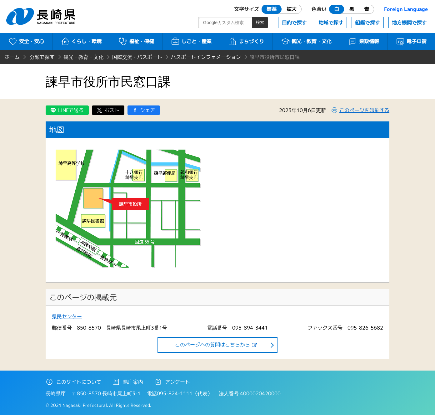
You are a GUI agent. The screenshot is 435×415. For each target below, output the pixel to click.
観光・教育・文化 (306, 41)
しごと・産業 (191, 41)
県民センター (67, 317)
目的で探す (294, 22)
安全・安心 (26, 41)
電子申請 (411, 41)
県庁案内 (127, 382)
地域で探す (330, 22)
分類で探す (42, 57)
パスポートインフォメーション (206, 57)
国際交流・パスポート (137, 57)
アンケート (172, 382)
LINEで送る (71, 110)
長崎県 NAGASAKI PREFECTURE (41, 16)
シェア (147, 110)
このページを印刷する (364, 110)
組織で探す (367, 22)
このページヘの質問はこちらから (212, 344)
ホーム (12, 57)
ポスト (111, 110)
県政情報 (363, 41)
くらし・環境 (81, 41)
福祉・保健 (136, 41)
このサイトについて (73, 382)
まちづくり (246, 41)
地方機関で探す (409, 22)
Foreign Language (406, 9)
